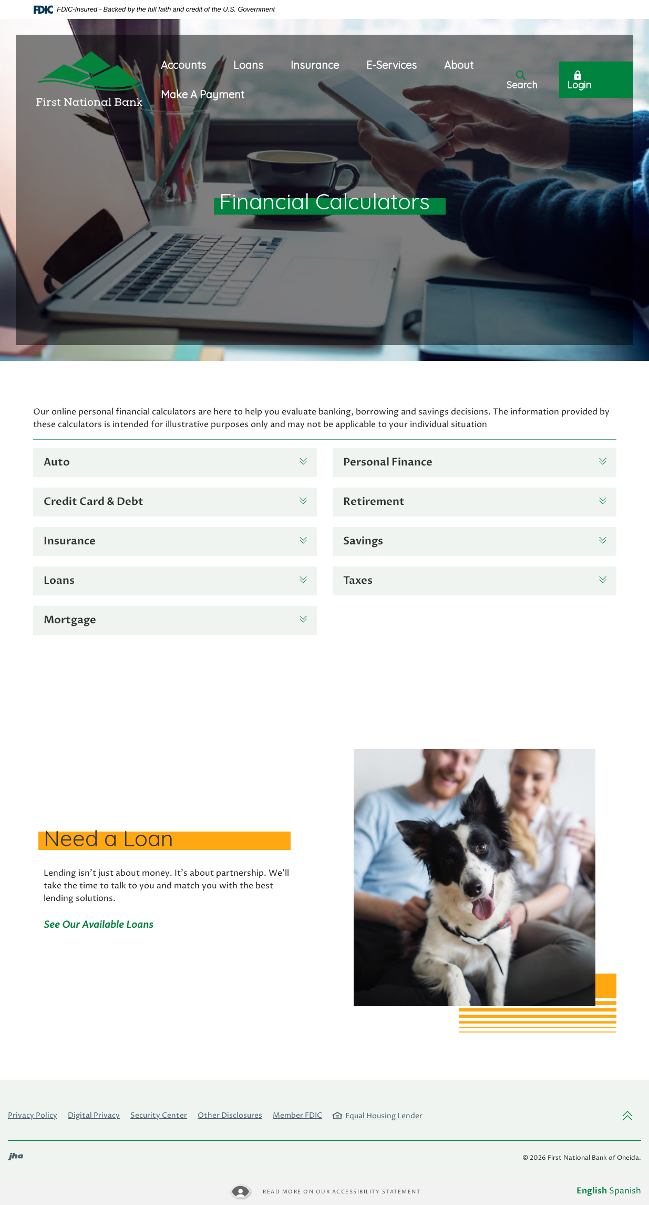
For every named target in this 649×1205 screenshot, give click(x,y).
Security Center (158, 1115)
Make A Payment (202, 94)
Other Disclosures (230, 1115)
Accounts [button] (183, 65)
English (591, 1191)
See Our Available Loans (98, 924)
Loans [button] (248, 65)
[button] (175, 462)
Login (579, 80)
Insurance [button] (315, 65)
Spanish (625, 1191)
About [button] (458, 65)
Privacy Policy (32, 1115)
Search (522, 80)
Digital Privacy (94, 1115)
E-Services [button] (391, 65)
